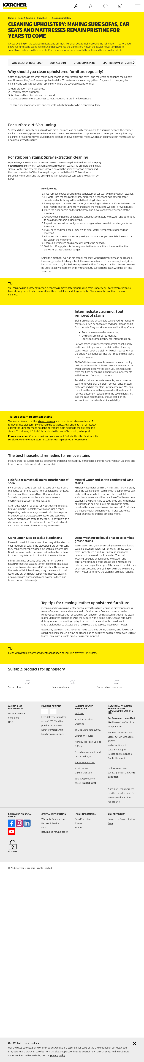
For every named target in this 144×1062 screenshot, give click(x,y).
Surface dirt (58, 63)
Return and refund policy (54, 832)
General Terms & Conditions (16, 715)
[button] (134, 62)
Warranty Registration (53, 819)
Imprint (79, 827)
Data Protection (83, 819)
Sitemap (79, 823)
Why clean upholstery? (27, 63)
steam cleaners (46, 421)
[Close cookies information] (134, 1043)
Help (10, 722)
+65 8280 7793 (88, 783)
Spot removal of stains (118, 63)
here (110, 823)
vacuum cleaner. (110, 130)
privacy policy (57, 1055)
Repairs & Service (50, 823)
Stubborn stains (84, 63)
